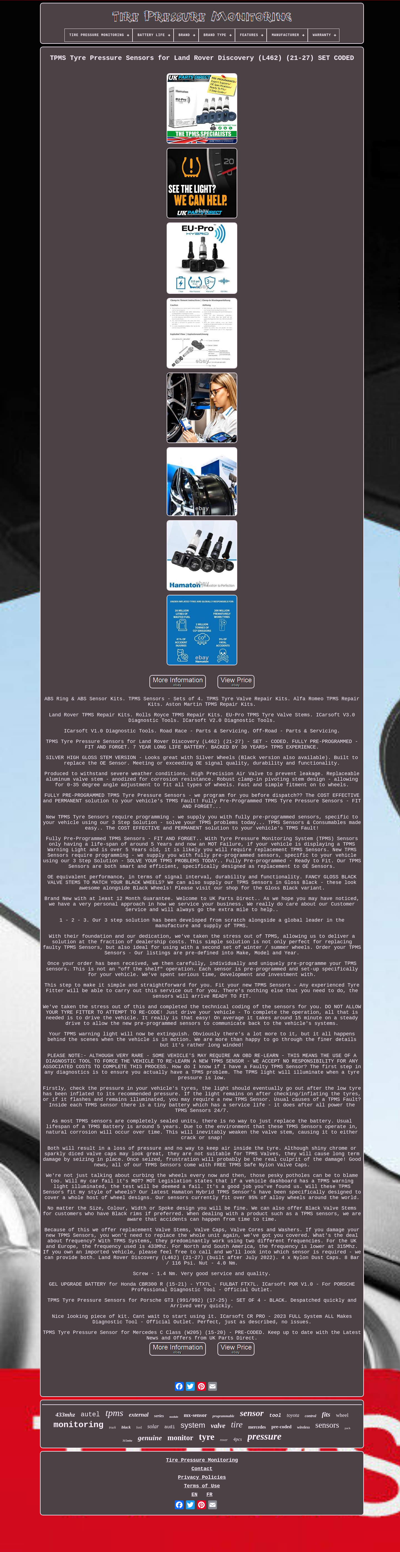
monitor (180, 1438)
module (173, 1416)
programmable (223, 1416)
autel (90, 1414)
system (193, 1425)
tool (275, 1415)
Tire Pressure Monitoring (202, 1460)
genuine (150, 1438)
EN (194, 1494)
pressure (265, 1436)
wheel (342, 1415)
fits (326, 1414)
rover (224, 1440)
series (159, 1416)
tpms (114, 1413)
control (310, 1416)
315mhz (127, 1440)
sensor (252, 1413)
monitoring (79, 1425)
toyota (293, 1415)
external (139, 1414)
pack (348, 1428)
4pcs (237, 1439)
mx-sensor (195, 1415)
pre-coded (281, 1426)
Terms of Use (202, 1486)
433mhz (65, 1414)
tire (236, 1424)
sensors (327, 1424)
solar (153, 1426)
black (126, 1427)
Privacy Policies (202, 1477)
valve (218, 1425)
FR (209, 1494)
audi (169, 1427)
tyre (206, 1437)
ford (139, 1427)
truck (112, 1427)
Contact (201, 1469)
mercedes (257, 1427)
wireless (303, 1427)
